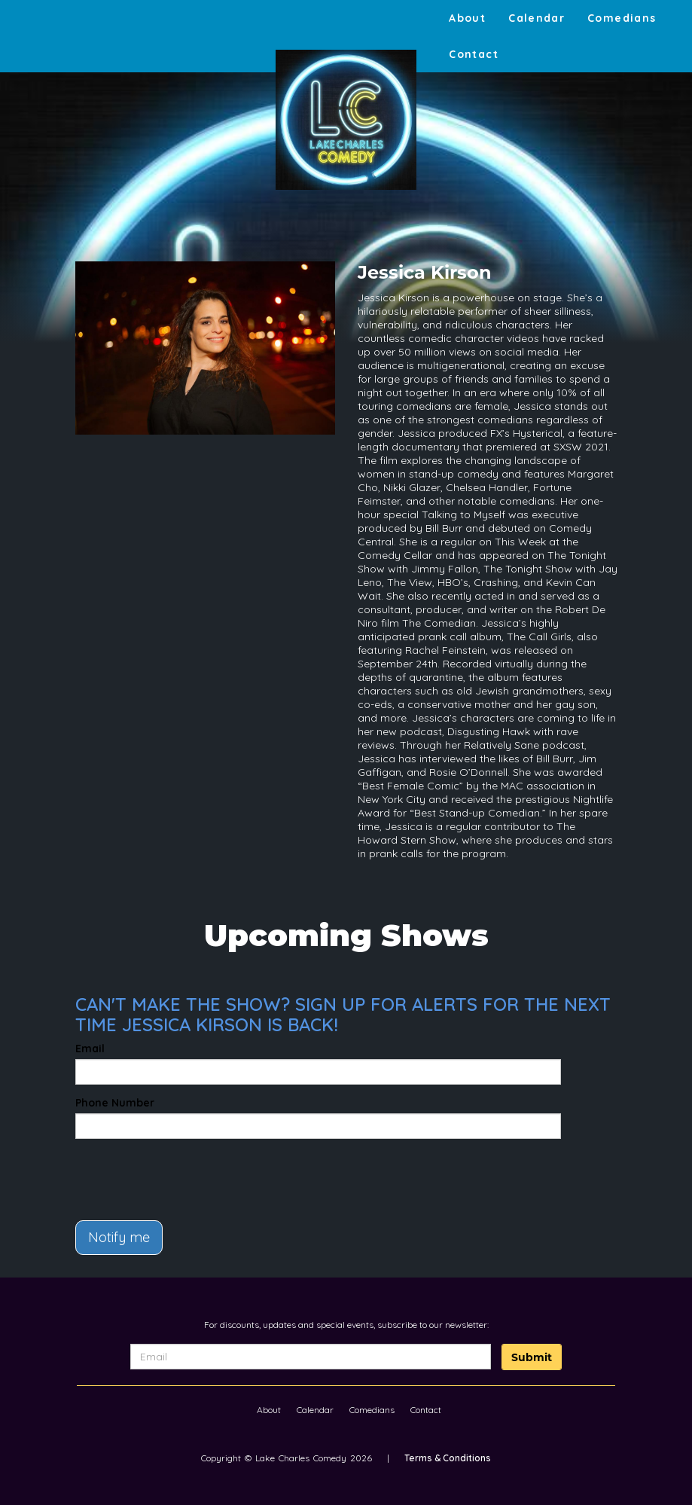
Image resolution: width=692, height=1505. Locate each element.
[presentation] (163, 1172)
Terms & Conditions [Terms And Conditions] (447, 1458)
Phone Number (114, 1103)
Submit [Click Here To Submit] (531, 1357)
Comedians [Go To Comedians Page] (621, 18)
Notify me (119, 1237)
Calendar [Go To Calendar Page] (536, 18)
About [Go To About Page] (467, 18)
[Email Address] (310, 1356)
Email (90, 1048)
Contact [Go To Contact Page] (473, 54)
